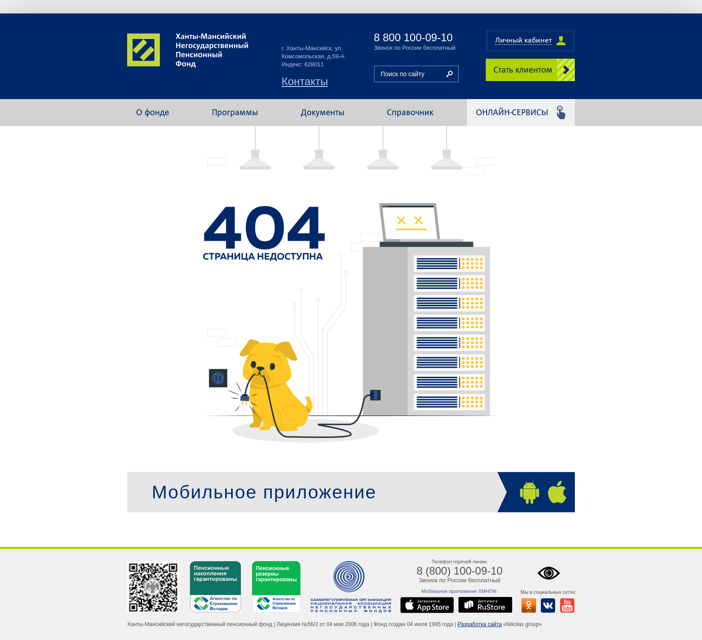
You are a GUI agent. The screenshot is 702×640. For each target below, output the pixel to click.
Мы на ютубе (565, 603)
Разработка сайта (480, 624)
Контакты (305, 82)
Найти (449, 74)
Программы (235, 112)
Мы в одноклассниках (526, 603)
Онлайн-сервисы (512, 112)
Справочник (410, 112)
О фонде (152, 112)
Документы (322, 112)
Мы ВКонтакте (546, 603)
